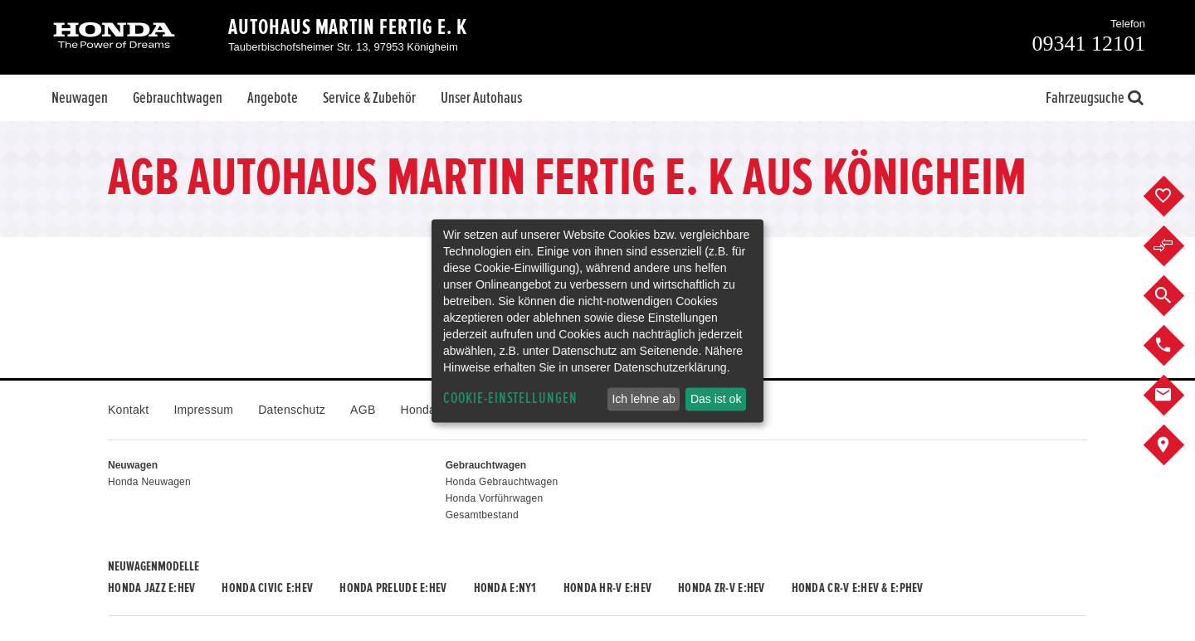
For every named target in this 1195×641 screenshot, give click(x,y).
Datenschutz (291, 409)
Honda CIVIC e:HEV (267, 588)
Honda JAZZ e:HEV (151, 588)
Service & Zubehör (369, 98)
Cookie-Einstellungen (510, 398)
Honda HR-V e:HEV (607, 588)
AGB (362, 409)
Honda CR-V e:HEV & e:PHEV (858, 588)
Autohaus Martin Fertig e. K (347, 27)
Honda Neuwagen (149, 482)
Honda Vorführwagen (495, 498)
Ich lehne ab (643, 398)
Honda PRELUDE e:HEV (392, 588)
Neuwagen (79, 98)
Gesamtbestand (482, 515)
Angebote (272, 98)
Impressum (203, 409)
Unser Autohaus (481, 98)
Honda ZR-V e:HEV (721, 588)
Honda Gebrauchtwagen (502, 482)
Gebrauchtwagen (177, 98)
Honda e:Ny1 (505, 588)
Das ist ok (715, 398)
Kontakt (128, 409)
